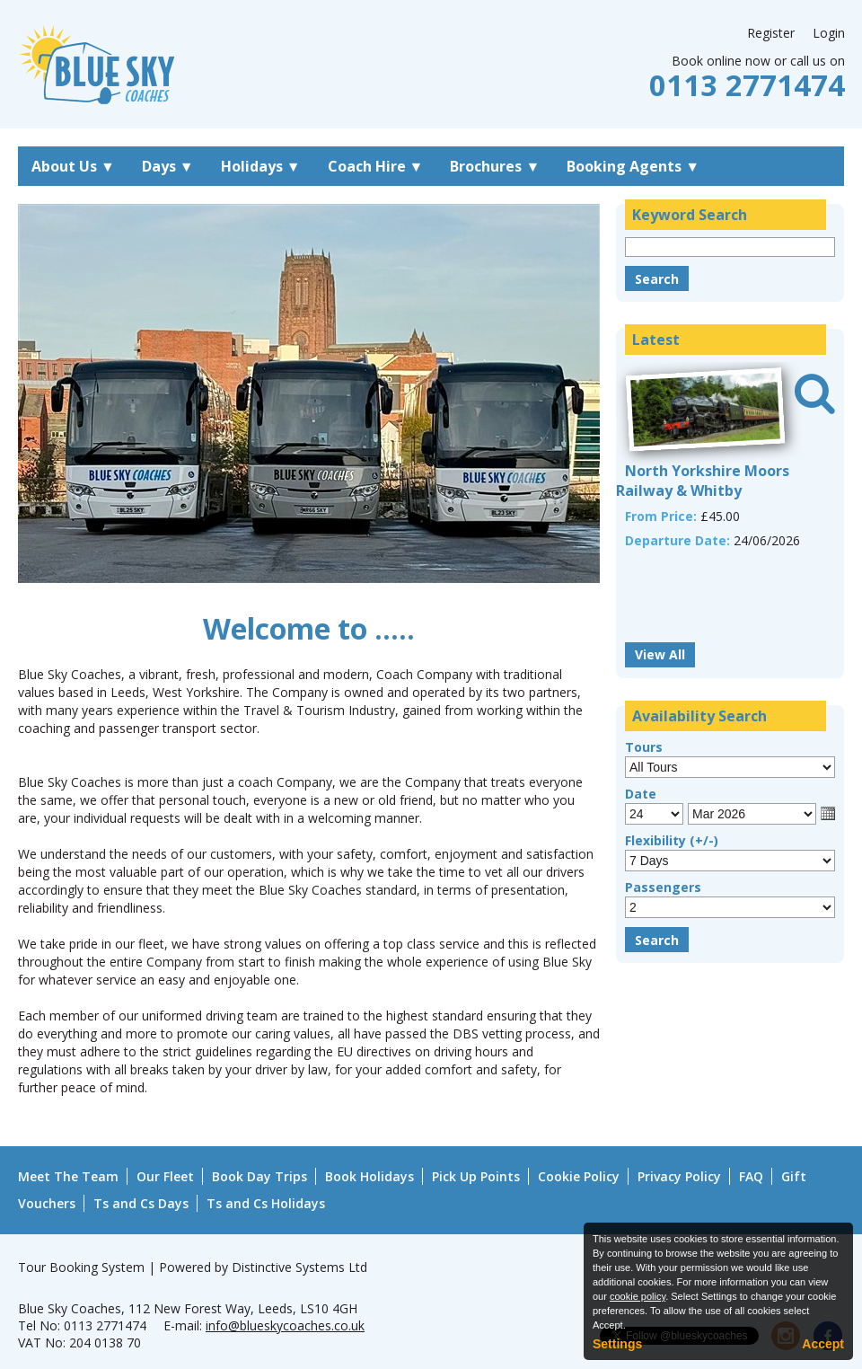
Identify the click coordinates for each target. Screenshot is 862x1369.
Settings (617, 1344)
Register (771, 32)
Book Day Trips (259, 1176)
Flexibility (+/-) (671, 840)
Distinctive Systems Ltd (299, 1267)
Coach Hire (376, 166)
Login (829, 32)
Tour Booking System (81, 1267)
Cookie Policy (579, 1176)
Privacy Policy (679, 1176)
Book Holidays (369, 1176)
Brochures (495, 166)
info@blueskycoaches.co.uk (285, 1325)
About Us (73, 166)
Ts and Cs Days (141, 1203)
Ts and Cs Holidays (266, 1203)
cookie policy (637, 1296)
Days (168, 166)
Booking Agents (633, 166)
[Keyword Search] (730, 247)
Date (640, 793)
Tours (644, 746)
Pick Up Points (476, 1176)
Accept (823, 1344)
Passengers (663, 887)
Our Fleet (165, 1176)
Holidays (261, 166)
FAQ (751, 1176)
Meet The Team (68, 1176)
